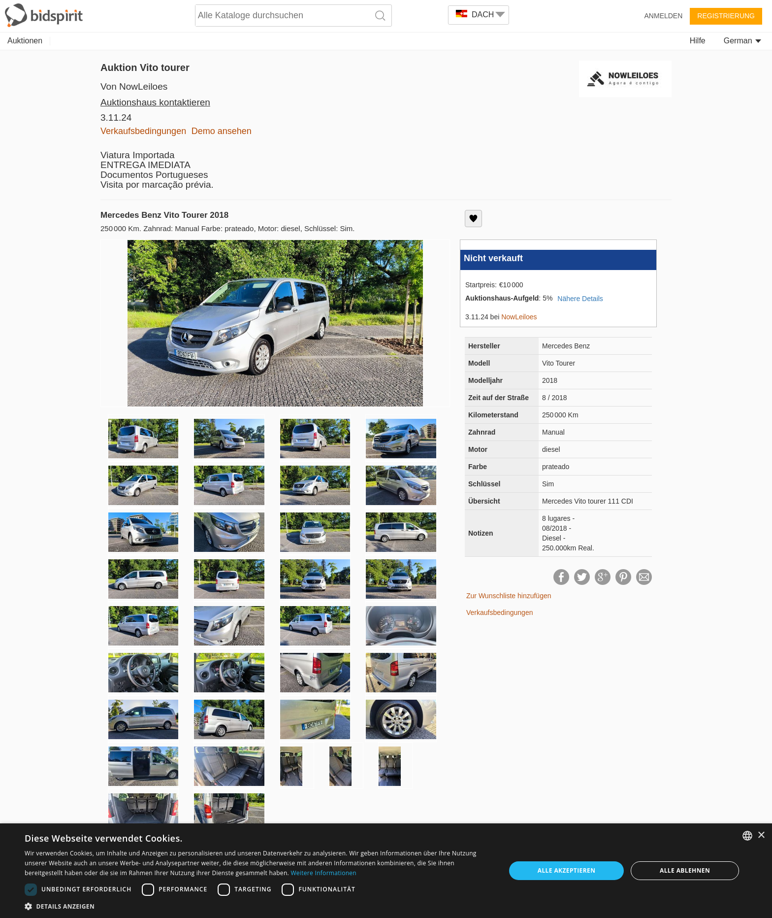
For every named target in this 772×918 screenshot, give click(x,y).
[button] (258, 906)
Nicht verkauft (493, 258)
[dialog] (386, 870)
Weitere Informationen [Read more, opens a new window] (323, 873)
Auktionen (24, 40)
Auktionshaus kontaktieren (155, 102)
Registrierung (726, 16)
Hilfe (698, 40)
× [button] (761, 835)
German (742, 40)
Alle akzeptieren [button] (567, 870)
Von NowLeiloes (133, 86)
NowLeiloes (519, 317)
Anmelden (663, 16)
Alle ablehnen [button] (685, 870)
